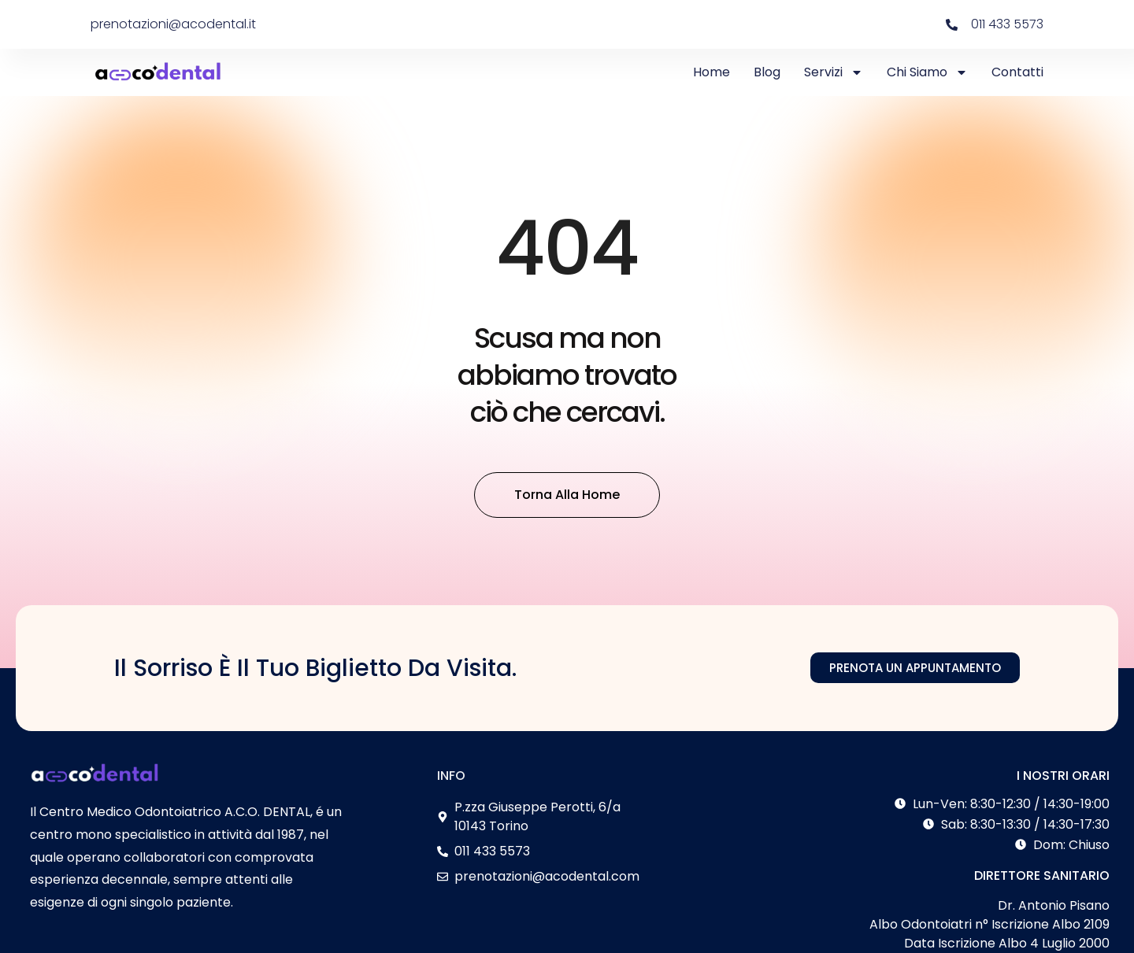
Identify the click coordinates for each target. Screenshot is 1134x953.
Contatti (1017, 72)
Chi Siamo (927, 72)
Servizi (833, 72)
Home (711, 72)
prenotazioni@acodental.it (173, 24)
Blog (767, 72)
